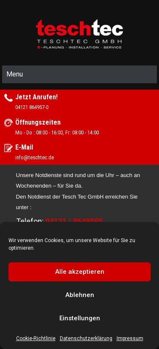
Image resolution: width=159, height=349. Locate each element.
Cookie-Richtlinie (36, 338)
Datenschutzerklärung (86, 338)
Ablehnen (79, 295)
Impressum (130, 338)
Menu (14, 74)
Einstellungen (79, 318)
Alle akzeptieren (79, 271)
